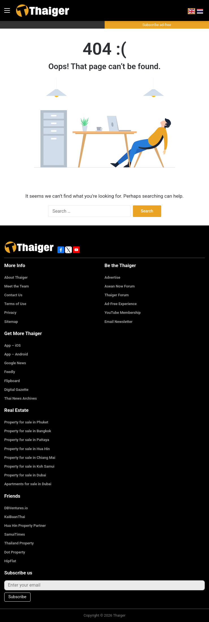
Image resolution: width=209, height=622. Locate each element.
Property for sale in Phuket (26, 422)
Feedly (9, 372)
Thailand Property (19, 543)
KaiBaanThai (14, 517)
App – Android (16, 354)
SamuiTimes (14, 534)
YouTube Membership (123, 312)
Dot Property (14, 552)
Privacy (10, 312)
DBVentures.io (16, 508)
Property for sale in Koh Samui (29, 466)
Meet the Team (16, 286)
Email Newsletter (119, 321)
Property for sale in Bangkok (27, 431)
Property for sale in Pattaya (26, 440)
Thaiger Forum (117, 295)
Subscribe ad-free (157, 25)
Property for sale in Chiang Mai (29, 457)
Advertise (112, 277)
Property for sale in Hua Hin (27, 449)
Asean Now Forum (120, 286)
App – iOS (12, 345)
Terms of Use (15, 304)
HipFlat (10, 561)
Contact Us (13, 295)
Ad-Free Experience (121, 304)
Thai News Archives (20, 398)
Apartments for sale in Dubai (27, 484)
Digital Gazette (16, 389)
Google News (15, 363)
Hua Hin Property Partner (25, 525)
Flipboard (12, 381)
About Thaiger (16, 277)
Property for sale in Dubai (25, 475)
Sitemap (11, 321)
